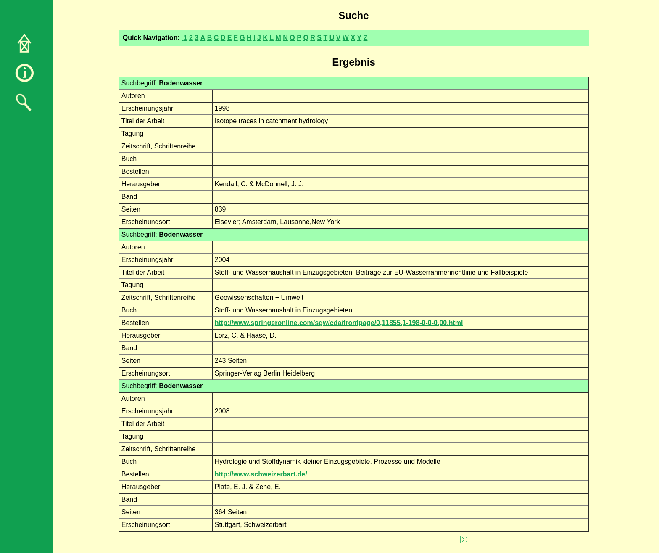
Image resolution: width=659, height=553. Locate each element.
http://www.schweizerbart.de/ (261, 474)
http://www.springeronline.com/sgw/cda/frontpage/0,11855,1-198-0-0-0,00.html (339, 322)
